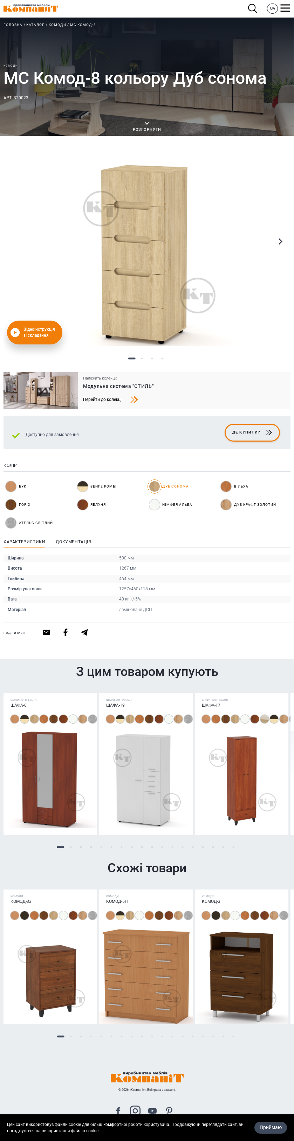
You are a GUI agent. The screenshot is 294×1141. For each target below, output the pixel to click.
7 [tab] (122, 847)
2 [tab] (142, 359)
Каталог (35, 25)
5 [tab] (101, 847)
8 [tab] (132, 847)
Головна (13, 25)
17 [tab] (223, 847)
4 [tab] (162, 359)
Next (280, 241)
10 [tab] (152, 847)
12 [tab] (172, 847)
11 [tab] (162, 847)
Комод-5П (117, 901)
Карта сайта (147, 1137)
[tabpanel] (147, 251)
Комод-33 (21, 901)
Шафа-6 (19, 705)
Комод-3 (211, 901)
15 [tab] (203, 847)
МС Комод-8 (83, 25)
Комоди (57, 25)
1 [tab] (132, 359)
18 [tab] (233, 847)
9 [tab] (142, 847)
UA (272, 8)
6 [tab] (111, 847)
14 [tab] (193, 847)
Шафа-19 (115, 705)
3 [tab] (152, 359)
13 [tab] (183, 847)
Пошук (253, 8)
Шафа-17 (211, 705)
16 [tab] (213, 847)
